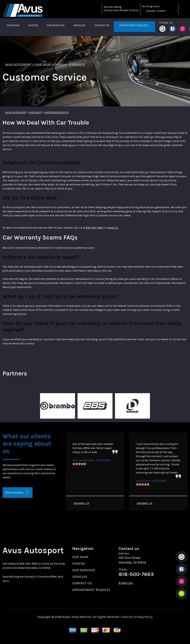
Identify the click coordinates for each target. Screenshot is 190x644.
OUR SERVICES (56, 25)
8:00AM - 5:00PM (155, 11)
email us (112, 227)
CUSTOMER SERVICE (69, 65)
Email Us (126, 583)
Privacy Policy (143, 616)
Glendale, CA (81, 503)
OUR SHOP (13, 25)
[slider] (79, 464)
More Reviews (16, 492)
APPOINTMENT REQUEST (134, 25)
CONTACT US (101, 25)
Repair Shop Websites (77, 616)
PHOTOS (33, 25)
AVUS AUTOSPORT (18, 65)
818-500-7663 (111, 7)
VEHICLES (79, 25)
